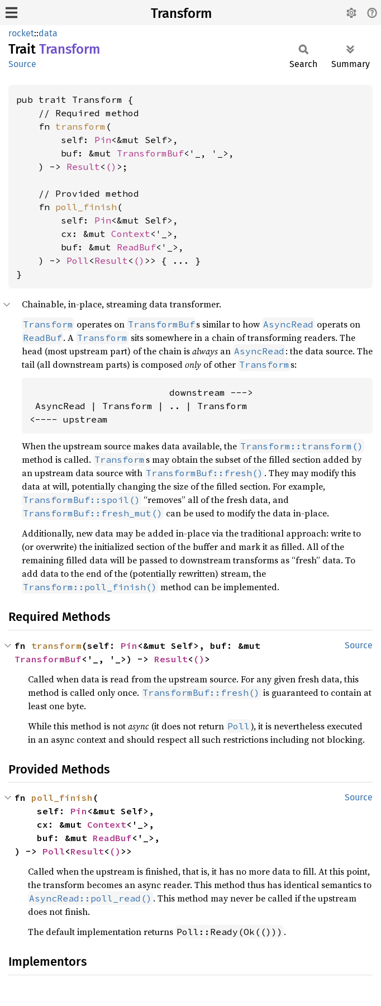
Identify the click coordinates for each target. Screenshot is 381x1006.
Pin (102, 139)
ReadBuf (136, 247)
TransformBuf (150, 153)
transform (80, 126)
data (48, 33)
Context (130, 233)
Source (22, 64)
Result (83, 166)
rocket (21, 33)
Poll (77, 260)
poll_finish (86, 206)
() (111, 166)
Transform (181, 13)
